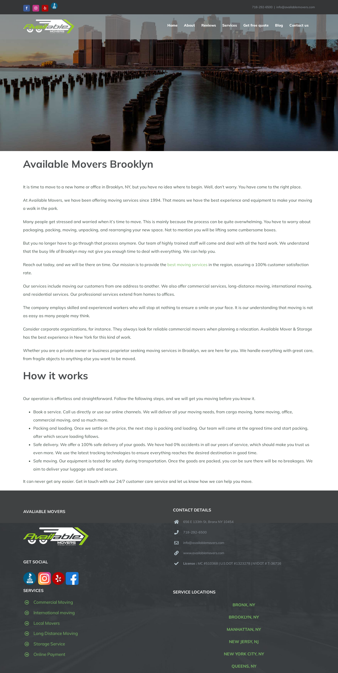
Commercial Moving (53, 602)
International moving (54, 612)
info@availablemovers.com (295, 7)
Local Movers (47, 623)
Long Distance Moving (56, 633)
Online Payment (49, 654)
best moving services (187, 264)
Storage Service (49, 643)
